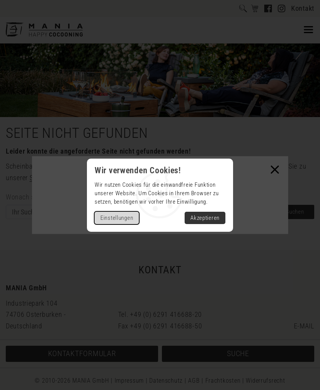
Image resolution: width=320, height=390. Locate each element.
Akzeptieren (205, 217)
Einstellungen (116, 217)
